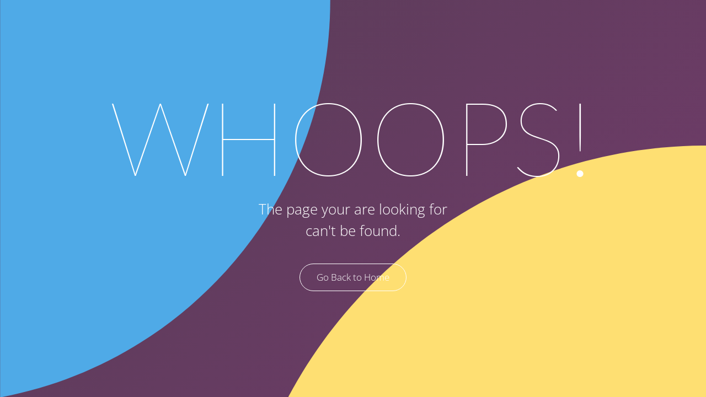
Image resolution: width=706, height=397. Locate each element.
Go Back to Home (353, 277)
